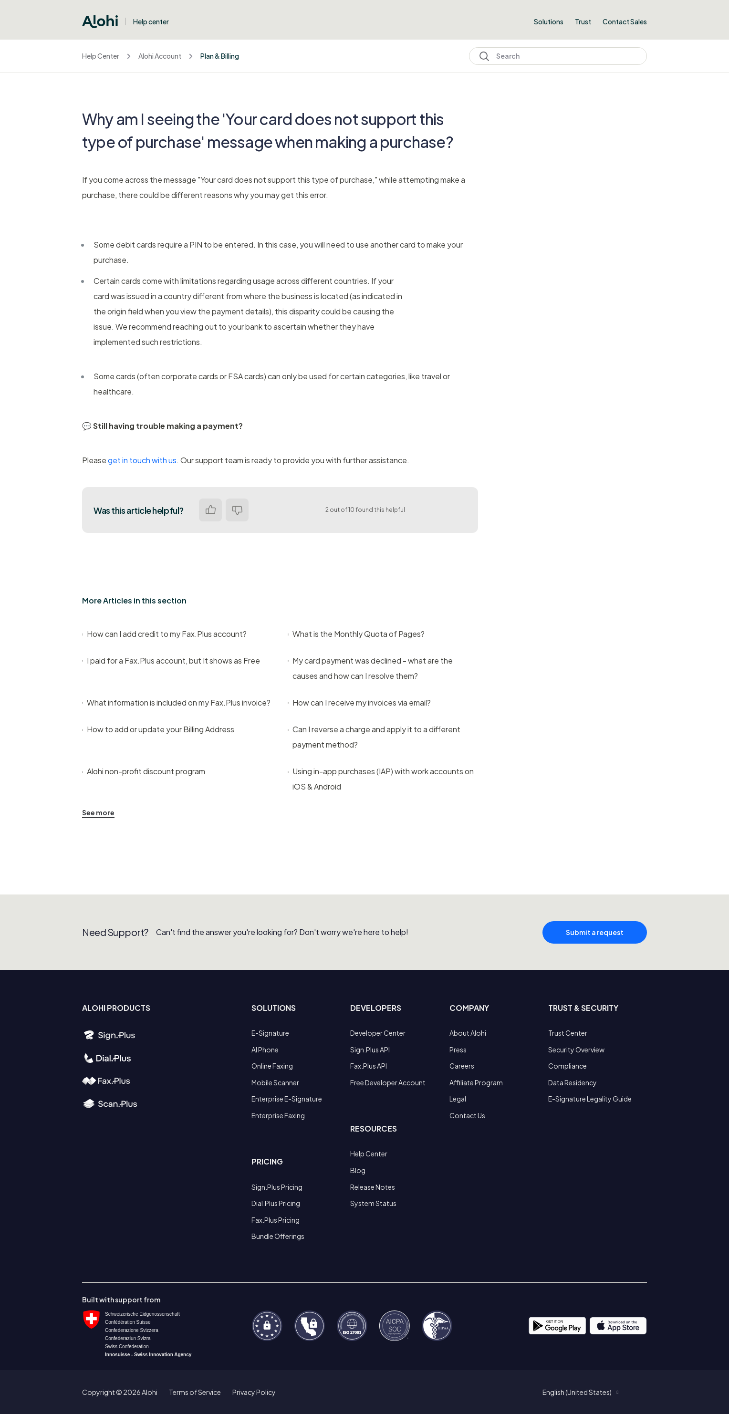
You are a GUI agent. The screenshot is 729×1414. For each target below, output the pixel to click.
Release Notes (372, 1187)
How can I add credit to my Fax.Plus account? (164, 634)
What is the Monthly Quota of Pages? (356, 634)
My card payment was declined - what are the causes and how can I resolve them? (370, 668)
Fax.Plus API (368, 1065)
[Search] (558, 56)
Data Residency (572, 1082)
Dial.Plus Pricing (275, 1203)
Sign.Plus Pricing (276, 1187)
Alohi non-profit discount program (143, 771)
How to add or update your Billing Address (158, 729)
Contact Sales (625, 21)
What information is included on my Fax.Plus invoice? (176, 702)
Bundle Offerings (277, 1236)
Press (458, 1049)
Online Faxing (272, 1065)
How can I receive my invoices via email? (359, 702)
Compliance (567, 1065)
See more (98, 812)
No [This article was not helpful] (237, 510)
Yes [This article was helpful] (210, 510)
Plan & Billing (219, 56)
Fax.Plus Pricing (275, 1220)
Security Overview (576, 1049)
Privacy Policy (254, 1392)
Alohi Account (159, 56)
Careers (461, 1065)
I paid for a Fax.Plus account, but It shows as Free (171, 660)
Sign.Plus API (370, 1049)
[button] (580, 1392)
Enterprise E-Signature (286, 1098)
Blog (357, 1170)
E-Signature (270, 1033)
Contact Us (467, 1115)
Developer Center (378, 1033)
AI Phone (265, 1049)
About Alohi (467, 1033)
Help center (151, 21)
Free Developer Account (388, 1082)
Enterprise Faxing (278, 1115)
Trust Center (567, 1033)
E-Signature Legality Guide (590, 1098)
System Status (373, 1203)
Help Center (100, 56)
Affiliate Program (476, 1082)
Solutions (548, 21)
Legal (457, 1098)
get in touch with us (142, 460)
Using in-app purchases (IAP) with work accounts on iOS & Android (381, 778)
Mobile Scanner (275, 1082)
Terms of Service (195, 1392)
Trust (583, 21)
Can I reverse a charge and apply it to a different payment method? (374, 736)
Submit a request (595, 940)
